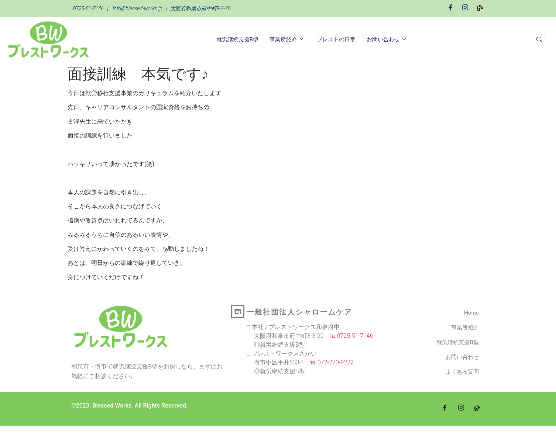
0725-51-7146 (88, 8)
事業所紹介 (286, 39)
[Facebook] (450, 8)
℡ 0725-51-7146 (348, 335)
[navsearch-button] (539, 39)
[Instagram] (465, 8)
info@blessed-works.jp (137, 8)
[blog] (477, 408)
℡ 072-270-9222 (329, 362)
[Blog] (480, 7)
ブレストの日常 (336, 39)
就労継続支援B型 (237, 39)
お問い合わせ (386, 39)
